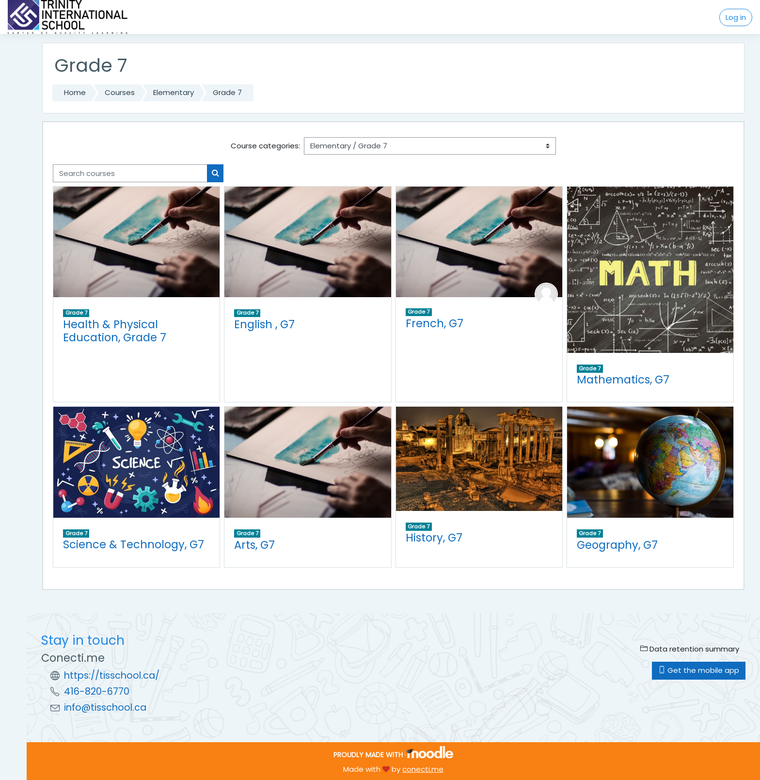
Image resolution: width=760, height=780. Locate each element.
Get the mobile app (698, 670)
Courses (120, 92)
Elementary (173, 92)
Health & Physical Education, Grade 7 (114, 331)
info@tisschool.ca (105, 707)
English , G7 (264, 324)
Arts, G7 (254, 545)
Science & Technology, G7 (133, 544)
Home (75, 92)
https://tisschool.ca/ (111, 675)
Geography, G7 (617, 545)
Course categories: (265, 146)
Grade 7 (227, 92)
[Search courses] (130, 173)
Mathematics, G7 (623, 379)
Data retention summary (689, 649)
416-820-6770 (96, 691)
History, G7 (434, 537)
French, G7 (434, 323)
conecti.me (422, 769)
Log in (736, 17)
